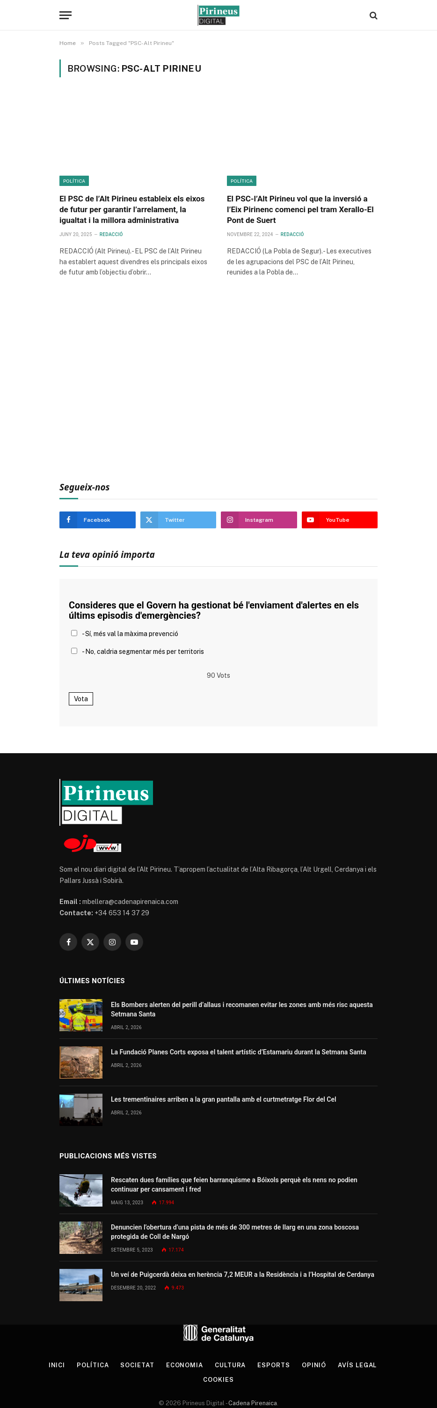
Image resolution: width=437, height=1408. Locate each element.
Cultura (230, 1365)
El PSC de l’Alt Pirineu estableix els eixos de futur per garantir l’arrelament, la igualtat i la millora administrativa (131, 209)
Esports (273, 1365)
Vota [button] (81, 699)
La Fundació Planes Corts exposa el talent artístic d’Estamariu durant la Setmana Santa (238, 1052)
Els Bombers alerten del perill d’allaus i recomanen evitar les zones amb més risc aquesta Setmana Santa (242, 1009)
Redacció (111, 234)
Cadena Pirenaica (252, 1403)
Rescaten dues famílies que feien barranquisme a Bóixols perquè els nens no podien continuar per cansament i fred (234, 1184)
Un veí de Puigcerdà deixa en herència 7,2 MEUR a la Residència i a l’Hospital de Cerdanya (242, 1274)
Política (74, 181)
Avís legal (357, 1365)
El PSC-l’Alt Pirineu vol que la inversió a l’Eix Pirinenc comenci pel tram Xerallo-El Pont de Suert (300, 209)
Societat (137, 1365)
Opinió (314, 1365)
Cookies (218, 1379)
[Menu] (65, 15)
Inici (57, 1365)
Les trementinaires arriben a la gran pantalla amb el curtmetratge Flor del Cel (223, 1099)
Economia (184, 1365)
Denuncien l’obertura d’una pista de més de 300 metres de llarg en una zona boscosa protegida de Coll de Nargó (235, 1231)
